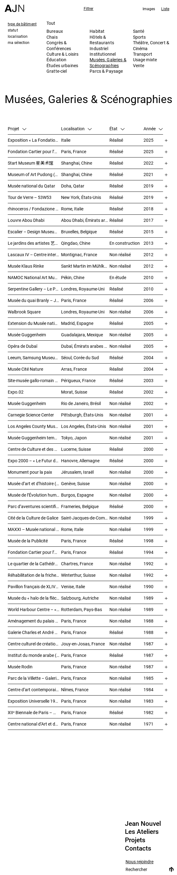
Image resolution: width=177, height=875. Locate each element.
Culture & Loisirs (62, 54)
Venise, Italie (73, 586)
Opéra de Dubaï (22, 346)
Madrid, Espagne (77, 323)
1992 (148, 564)
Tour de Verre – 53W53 (29, 197)
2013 (148, 243)
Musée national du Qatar (31, 186)
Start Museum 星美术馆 (30, 163)
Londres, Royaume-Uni (82, 289)
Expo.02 (16, 392)
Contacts (138, 848)
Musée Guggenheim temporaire (34, 438)
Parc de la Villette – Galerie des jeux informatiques (34, 678)
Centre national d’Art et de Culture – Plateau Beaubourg (34, 724)
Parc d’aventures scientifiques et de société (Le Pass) (34, 506)
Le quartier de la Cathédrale (34, 564)
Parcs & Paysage (106, 71)
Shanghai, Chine (76, 163)
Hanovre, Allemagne (80, 460)
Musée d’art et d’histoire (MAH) (34, 483)
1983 (148, 701)
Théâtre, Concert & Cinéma (151, 45)
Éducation (56, 59)
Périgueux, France (78, 380)
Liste (165, 8)
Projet (17, 128)
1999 (148, 518)
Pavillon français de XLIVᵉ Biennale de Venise (34, 586)
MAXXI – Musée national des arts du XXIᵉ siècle (34, 529)
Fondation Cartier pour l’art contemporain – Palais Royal (34, 151)
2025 (148, 140)
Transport (142, 54)
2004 (148, 357)
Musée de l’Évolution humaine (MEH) (34, 495)
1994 (148, 552)
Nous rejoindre (139, 861)
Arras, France (74, 369)
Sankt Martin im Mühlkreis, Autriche (85, 266)
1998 (148, 541)
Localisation (76, 128)
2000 (148, 449)
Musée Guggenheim (27, 335)
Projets (135, 840)
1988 (148, 621)
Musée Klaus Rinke (26, 266)
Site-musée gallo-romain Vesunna (34, 380)
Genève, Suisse (75, 483)
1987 (148, 644)
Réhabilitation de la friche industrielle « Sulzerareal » (34, 575)
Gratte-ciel (56, 71)
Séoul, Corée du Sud (80, 357)
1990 (148, 586)
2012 (148, 254)
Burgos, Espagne (77, 495)
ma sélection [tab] (18, 42)
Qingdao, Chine (75, 243)
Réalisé (116, 140)
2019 (148, 186)
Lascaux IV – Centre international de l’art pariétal (34, 254)
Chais (52, 37)
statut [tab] (13, 30)
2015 (148, 232)
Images (149, 8)
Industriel (99, 48)
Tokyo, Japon (74, 438)
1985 (148, 678)
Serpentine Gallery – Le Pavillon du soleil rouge (34, 289)
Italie (65, 140)
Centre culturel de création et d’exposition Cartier (34, 644)
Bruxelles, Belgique (79, 232)
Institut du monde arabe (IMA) (34, 655)
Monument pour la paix (30, 472)
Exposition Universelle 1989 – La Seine (34, 701)
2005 (148, 323)
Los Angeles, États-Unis (83, 426)
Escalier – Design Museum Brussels (34, 232)
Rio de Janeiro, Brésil (81, 403)
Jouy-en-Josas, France (83, 644)
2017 (148, 220)
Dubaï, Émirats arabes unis (85, 346)
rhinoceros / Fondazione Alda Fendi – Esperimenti (34, 209)
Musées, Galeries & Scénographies (108, 62)
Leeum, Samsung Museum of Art (34, 357)
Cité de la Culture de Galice (33, 518)
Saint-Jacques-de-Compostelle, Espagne (85, 518)
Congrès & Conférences (58, 45)
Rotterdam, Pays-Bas (81, 609)
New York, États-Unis (81, 197)
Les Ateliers (142, 832)
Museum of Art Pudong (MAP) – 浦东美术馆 (34, 174)
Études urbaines (62, 65)
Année (153, 128)
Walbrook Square (24, 312)
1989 (148, 598)
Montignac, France (79, 254)
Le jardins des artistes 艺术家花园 (34, 243)
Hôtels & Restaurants (102, 39)
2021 (148, 174)
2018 (148, 209)
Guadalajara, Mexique (82, 335)
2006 (148, 300)
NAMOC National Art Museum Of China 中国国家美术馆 (34, 277)
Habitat (97, 31)
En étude (117, 277)
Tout (50, 23)
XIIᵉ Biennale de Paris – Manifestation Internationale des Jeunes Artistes (34, 712)
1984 (148, 689)
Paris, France (73, 151)
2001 (148, 415)
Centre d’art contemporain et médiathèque (34, 689)
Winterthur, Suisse (78, 575)
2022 (148, 163)
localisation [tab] (18, 36)
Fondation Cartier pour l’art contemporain (34, 552)
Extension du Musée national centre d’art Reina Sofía (34, 323)
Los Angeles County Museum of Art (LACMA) (34, 426)
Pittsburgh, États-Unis (82, 415)
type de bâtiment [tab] (22, 23)
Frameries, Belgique (80, 506)
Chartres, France (77, 564)
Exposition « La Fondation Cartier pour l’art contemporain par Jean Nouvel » (34, 140)
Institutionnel (103, 54)
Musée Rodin (20, 667)
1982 (148, 712)
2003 (148, 380)
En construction (124, 243)
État (117, 128)
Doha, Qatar (72, 186)
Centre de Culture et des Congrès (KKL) (34, 449)
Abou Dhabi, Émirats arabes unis (85, 220)
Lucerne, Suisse (76, 449)
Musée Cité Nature (25, 369)
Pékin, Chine (72, 277)
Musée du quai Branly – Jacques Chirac (34, 300)
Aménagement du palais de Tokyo (34, 621)
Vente (138, 65)
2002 (148, 392)
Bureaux (54, 31)
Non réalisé (120, 254)
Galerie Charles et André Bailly (34, 632)
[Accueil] (14, 6)
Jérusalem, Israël (77, 472)
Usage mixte (145, 59)
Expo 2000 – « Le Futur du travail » (34, 460)
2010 (148, 277)
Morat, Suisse (74, 392)
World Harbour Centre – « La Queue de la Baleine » (34, 609)
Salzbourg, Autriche (80, 598)
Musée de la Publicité (28, 541)
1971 (148, 724)
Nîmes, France (74, 689)
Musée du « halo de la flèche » (34, 598)
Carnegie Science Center (31, 415)
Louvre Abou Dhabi (26, 220)
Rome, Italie (72, 209)
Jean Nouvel (143, 824)
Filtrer (89, 8)
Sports (139, 37)
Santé (138, 31)
